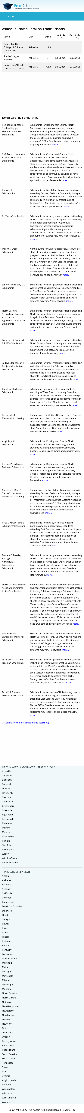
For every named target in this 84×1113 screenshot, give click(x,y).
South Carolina (9, 1054)
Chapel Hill (7, 775)
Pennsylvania (9, 1041)
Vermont (6, 1084)
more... (55, 144)
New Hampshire (10, 1006)
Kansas (5, 945)
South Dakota (9, 1058)
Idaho (5, 932)
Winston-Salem (10, 862)
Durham (6, 788)
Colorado (6, 897)
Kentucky (6, 949)
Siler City (6, 845)
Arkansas (7, 884)
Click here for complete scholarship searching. (25, 722)
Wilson (5, 853)
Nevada (6, 1019)
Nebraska (7, 1002)
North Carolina (9, 993)
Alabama (6, 880)
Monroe (6, 832)
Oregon (6, 1036)
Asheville (6, 771)
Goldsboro (7, 801)
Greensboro (8, 805)
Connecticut (8, 902)
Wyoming (7, 1102)
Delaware (7, 910)
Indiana (6, 941)
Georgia (6, 919)
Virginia (6, 1075)
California (7, 893)
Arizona (6, 888)
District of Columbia (12, 906)
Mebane (6, 827)
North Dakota (9, 997)
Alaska (5, 875)
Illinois (5, 936)
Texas (5, 1067)
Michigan (6, 971)
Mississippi (7, 984)
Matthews (7, 823)
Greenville (7, 810)
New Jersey (8, 1010)
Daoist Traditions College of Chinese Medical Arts (13, 47)
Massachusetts (9, 958)
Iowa (4, 928)
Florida (5, 915)
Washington (8, 1088)
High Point (7, 814)
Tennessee (7, 1062)
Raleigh (6, 840)
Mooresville (8, 836)
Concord (6, 784)
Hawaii (5, 923)
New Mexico (8, 1015)
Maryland (7, 962)
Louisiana (7, 954)
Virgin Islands (9, 1080)
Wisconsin (7, 1093)
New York (7, 1023)
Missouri (6, 980)
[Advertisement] (43, 93)
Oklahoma (7, 1032)
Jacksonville (8, 818)
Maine (5, 967)
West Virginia (9, 1097)
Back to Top (69, 1109)
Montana (6, 988)
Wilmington (8, 849)
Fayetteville (8, 792)
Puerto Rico (8, 1045)
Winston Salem (9, 858)
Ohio (4, 1028)
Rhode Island (8, 1049)
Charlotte (7, 779)
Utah (4, 1071)
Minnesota (7, 975)
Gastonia (6, 797)
